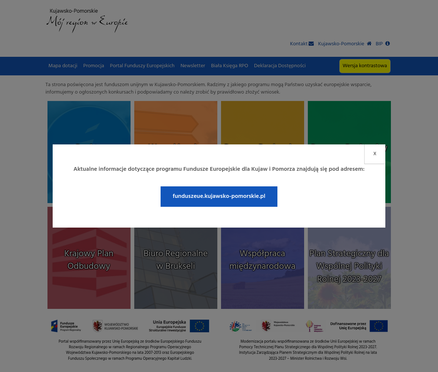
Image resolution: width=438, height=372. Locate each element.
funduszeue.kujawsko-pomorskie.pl (218, 196)
